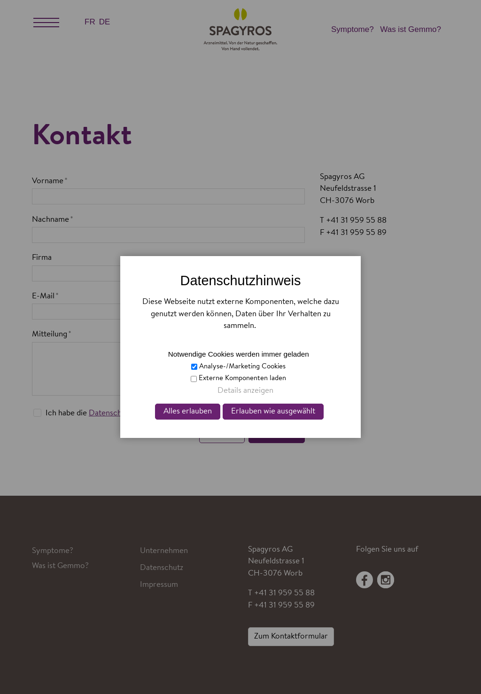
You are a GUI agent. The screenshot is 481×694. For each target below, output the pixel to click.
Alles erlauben (187, 411)
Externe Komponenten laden (242, 378)
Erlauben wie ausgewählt (273, 411)
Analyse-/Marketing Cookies (242, 366)
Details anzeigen (245, 391)
